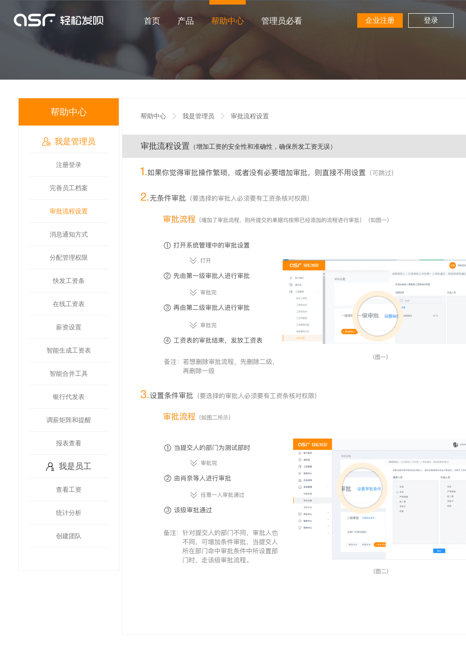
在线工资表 (69, 304)
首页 (152, 20)
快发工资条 (69, 280)
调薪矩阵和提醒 (68, 420)
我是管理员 (69, 141)
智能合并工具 (69, 373)
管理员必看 (281, 20)
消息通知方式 (69, 234)
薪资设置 (68, 327)
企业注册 (380, 20)
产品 (185, 20)
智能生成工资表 (68, 350)
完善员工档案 (69, 188)
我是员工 (68, 466)
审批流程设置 (69, 211)
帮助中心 (227, 20)
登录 (431, 20)
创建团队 (68, 536)
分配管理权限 (69, 257)
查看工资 (68, 489)
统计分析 (68, 512)
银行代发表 (69, 396)
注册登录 (68, 164)
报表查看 (68, 443)
